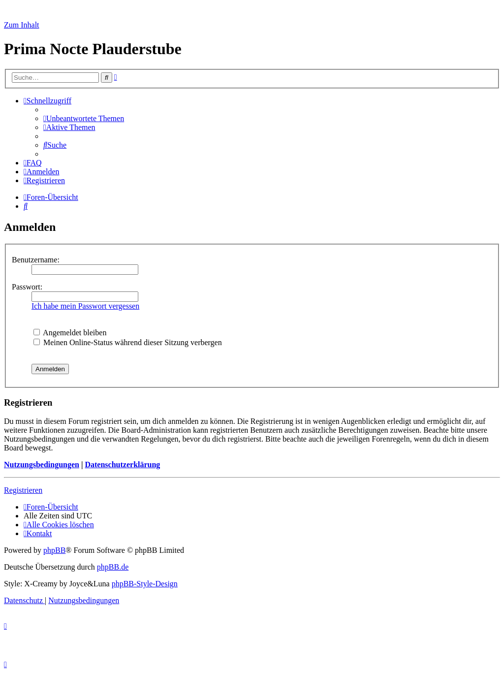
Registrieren (23, 490)
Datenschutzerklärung (122, 464)
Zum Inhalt (21, 25)
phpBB (54, 550)
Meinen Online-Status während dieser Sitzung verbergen (127, 342)
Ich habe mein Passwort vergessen (85, 306)
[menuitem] (83, 118)
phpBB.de (112, 567)
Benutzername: (36, 260)
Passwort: (27, 287)
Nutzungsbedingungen (41, 464)
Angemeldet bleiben (69, 332)
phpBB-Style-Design (145, 583)
